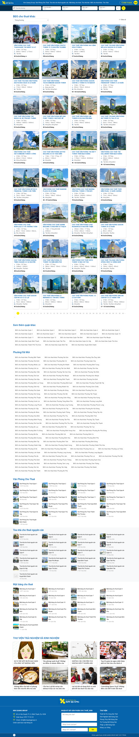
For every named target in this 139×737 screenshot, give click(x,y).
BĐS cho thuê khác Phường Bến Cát (54, 434)
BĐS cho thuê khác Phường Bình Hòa (58, 438)
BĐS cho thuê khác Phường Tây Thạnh (86, 419)
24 (93, 313)
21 (83, 313)
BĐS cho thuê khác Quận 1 (24, 330)
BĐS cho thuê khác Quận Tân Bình (71, 337)
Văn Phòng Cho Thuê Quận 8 (115, 490)
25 (96, 313)
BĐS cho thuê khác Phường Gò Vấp (27, 408)
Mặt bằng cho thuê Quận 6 (57, 595)
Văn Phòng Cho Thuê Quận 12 (115, 497)
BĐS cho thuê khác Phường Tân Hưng (27, 394)
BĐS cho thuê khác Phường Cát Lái (26, 368)
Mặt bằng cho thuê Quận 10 (57, 602)
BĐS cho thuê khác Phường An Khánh (56, 365)
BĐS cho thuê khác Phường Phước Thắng (57, 460)
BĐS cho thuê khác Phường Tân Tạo (83, 427)
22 (87, 313)
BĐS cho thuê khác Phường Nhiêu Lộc (27, 365)
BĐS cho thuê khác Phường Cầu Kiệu (27, 379)
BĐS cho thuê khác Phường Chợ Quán (27, 390)
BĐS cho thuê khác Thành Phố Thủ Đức (28, 345)
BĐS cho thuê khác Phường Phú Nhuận (56, 375)
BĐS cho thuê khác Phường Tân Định (27, 361)
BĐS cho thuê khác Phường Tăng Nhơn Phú (58, 401)
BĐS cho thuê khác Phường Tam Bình (27, 463)
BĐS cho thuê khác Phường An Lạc (26, 427)
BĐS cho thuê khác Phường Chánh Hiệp (28, 445)
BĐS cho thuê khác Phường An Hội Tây (55, 408)
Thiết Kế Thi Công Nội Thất (109, 714)
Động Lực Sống (105, 727)
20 (80, 313)
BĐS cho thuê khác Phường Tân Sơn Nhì (28, 423)
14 (60, 313)
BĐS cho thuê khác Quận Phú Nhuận (99, 337)
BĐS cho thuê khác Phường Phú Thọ (56, 416)
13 (57, 313)
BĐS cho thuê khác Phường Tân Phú (58, 419)
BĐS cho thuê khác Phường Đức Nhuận (86, 375)
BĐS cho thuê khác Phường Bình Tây (27, 441)
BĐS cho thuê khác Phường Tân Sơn (27, 375)
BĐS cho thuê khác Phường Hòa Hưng (87, 397)
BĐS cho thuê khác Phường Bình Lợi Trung (29, 383)
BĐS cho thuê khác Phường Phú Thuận (28, 397)
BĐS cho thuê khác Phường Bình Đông (85, 441)
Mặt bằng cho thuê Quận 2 (57, 589)
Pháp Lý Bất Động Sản (107, 725)
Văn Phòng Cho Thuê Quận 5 (28, 490)
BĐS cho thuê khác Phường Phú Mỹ (111, 456)
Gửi (93, 730)
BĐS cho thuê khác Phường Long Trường (59, 405)
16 (67, 313)
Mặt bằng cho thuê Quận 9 (28, 602)
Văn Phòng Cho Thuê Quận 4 (115, 483)
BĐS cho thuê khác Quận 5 (111, 330)
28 (106, 313)
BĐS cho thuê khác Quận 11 (24, 337)
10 (47, 313)
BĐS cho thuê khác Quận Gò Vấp (80, 341)
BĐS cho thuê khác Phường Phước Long (90, 405)
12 (54, 313)
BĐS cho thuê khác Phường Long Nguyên (89, 452)
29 (110, 313)
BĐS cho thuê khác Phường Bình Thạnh (57, 379)
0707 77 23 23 (29, 717)
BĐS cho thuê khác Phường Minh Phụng (28, 419)
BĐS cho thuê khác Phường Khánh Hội (56, 386)
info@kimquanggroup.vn (29, 720)
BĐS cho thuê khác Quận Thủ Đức (106, 341)
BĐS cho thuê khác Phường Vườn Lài (27, 401)
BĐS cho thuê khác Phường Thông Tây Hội (88, 412)
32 (119, 313)
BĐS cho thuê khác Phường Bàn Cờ (55, 361)
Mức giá (86, 7)
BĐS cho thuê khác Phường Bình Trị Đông (29, 430)
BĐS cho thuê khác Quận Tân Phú (54, 341)
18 (73, 313)
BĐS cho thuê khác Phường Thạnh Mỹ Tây (90, 383)
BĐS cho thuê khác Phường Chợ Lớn (84, 390)
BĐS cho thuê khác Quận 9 (89, 334)
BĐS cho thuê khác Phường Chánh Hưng (58, 445)
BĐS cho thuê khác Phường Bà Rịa (26, 434)
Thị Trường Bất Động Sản (108, 722)
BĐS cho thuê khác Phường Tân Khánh (84, 467)
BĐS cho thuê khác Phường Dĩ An (26, 449)
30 (113, 313)
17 (70, 313)
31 (116, 313)
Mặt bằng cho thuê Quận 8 (114, 595)
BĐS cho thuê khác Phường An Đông (56, 390)
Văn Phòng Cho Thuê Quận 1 (28, 483)
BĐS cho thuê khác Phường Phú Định (27, 460)
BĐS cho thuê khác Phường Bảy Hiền (27, 372)
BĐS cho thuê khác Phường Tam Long (56, 463)
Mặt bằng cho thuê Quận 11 (86, 602)
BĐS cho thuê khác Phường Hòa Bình (27, 416)
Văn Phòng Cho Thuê (42, 2)
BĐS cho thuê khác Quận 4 (89, 330)
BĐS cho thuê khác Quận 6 (24, 334)
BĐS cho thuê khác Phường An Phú (56, 471)
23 (90, 313)
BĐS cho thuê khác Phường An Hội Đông (86, 408)
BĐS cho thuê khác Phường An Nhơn (27, 412)
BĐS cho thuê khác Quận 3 (67, 330)
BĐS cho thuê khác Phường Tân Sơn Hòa (57, 372)
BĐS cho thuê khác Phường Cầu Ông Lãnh (86, 357)
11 (50, 313)
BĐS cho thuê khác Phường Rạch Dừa (88, 460)
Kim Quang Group (29, 2)
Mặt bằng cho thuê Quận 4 (114, 589)
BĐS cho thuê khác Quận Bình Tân (56, 345)
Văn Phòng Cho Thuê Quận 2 (57, 483)
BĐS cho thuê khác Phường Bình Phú (86, 438)
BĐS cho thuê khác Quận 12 (47, 337)
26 (100, 313)
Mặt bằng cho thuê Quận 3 (86, 589)
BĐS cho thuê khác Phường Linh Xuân (27, 452)
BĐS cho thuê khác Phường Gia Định (86, 379)
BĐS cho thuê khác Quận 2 (45, 330)
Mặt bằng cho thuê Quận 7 (86, 595)
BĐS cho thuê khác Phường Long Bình (89, 401)
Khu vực (66, 7)
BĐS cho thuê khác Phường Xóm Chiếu (86, 386)
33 (123, 313)
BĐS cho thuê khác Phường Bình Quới (59, 383)
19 (77, 313)
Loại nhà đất (48, 7)
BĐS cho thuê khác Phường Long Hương (57, 452)
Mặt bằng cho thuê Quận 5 (28, 595)
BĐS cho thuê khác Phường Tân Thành (27, 471)
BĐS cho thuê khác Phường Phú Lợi (83, 456)
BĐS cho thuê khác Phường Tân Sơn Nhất (56, 368)
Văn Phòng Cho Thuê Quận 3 (86, 483)
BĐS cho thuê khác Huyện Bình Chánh (84, 345)
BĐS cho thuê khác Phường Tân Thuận (84, 394)
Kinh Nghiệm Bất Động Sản (109, 717)
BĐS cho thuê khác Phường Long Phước (28, 405)
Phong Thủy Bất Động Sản (109, 719)
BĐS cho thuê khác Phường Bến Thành (28, 357)
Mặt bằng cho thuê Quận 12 (114, 602)
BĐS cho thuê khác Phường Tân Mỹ (56, 394)
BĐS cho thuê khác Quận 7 (45, 334)
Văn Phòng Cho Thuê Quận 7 (86, 490)
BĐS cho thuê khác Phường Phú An (26, 456)
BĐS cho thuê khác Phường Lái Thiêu (110, 449)
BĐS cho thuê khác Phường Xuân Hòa (83, 361)
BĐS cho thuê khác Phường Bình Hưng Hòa (61, 430)
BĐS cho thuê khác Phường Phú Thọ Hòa (59, 423)
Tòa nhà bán (84, 2)
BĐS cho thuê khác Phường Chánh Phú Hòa (90, 445)
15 (64, 313)
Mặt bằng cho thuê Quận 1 (28, 589)
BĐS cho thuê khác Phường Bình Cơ (82, 434)
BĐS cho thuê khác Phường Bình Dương (28, 438)
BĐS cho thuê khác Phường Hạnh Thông (56, 412)
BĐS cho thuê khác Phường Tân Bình (87, 372)
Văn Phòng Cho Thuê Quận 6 (57, 490)
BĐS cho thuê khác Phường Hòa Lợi (82, 449)
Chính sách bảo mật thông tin (22, 723)
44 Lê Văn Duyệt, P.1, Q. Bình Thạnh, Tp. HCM (31, 714)
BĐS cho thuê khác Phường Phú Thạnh (90, 423)
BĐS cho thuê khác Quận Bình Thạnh (27, 341)
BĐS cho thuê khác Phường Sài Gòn (56, 357)
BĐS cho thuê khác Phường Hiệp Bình (53, 449)
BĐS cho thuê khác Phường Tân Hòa (86, 368)
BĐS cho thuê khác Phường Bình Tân (54, 427)
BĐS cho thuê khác (95, 2)
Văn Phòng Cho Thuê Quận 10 (58, 497)
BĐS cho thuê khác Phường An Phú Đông (93, 430)
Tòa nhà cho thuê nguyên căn (58, 2)
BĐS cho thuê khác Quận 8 (67, 334)
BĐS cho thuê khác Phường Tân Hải (27, 467)
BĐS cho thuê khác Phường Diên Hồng (57, 397)
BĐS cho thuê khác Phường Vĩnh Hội (27, 386)
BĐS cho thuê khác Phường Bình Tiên (55, 441)
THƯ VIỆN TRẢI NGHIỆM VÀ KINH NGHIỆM (36, 638)
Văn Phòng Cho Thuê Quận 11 (87, 497)
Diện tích (103, 7)
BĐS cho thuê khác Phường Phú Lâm (54, 456)
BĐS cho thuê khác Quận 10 (111, 334)
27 (103, 313)
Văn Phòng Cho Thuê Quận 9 (28, 497)
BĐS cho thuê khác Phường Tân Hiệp (55, 467)
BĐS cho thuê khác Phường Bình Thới (84, 416)
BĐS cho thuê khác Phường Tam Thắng (86, 463)
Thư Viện (104, 2)
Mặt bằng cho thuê (74, 2)
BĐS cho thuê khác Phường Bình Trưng (86, 365)
